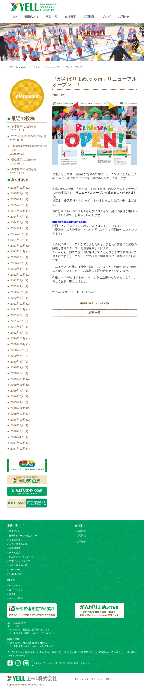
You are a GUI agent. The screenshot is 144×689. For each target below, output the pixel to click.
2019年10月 (18, 384)
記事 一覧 (94, 312)
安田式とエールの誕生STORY (23, 535)
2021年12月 (18, 303)
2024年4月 (17, 228)
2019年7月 (17, 390)
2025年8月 (17, 193)
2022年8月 (17, 280)
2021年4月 (17, 332)
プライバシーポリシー (102, 679)
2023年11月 (18, 251)
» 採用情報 (80, 535)
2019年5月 (17, 396)
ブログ (106, 16)
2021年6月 (17, 326)
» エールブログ (15, 590)
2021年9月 (17, 315)
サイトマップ (81, 679)
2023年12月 (18, 245)
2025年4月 (17, 199)
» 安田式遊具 (13, 552)
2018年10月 (18, 419)
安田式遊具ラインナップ (20, 557)
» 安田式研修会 (15, 540)
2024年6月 (17, 222)
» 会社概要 (80, 531)
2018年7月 (17, 431)
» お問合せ (80, 541)
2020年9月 (17, 350)
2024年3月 (17, 234)
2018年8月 (17, 425)
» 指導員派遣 (13, 548)
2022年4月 (17, 286)
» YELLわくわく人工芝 (18, 561)
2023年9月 (17, 257)
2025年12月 (18, 187)
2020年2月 (17, 367)
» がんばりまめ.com (17, 544)
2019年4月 (17, 402)
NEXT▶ (105, 303)
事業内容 (51, 16)
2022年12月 (18, 274)
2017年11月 (18, 448)
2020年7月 (17, 355)
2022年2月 (17, 292)
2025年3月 (17, 205)
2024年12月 (18, 210)
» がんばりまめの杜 (17, 565)
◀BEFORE (86, 303)
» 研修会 (11, 594)
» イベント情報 (15, 598)
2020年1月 (17, 373)
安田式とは (31, 16)
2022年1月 (17, 297)
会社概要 (70, 16)
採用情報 (89, 16)
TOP (14, 16)
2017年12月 (18, 442)
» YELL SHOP (14, 574)
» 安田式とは (13, 531)
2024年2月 (17, 239)
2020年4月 (17, 361)
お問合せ (123, 16)
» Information (13, 585)
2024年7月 (17, 216)
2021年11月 (18, 309)
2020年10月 (18, 344)
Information (21, 67)
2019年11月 (18, 379)
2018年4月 (17, 437)
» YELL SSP (13, 569)
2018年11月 (18, 413)
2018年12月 (18, 408)
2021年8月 (17, 321)
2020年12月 (18, 338)
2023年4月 (17, 268)
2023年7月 (17, 263)
